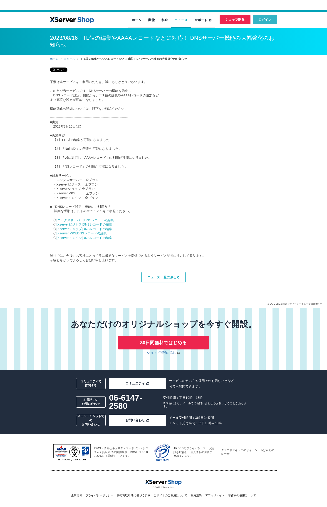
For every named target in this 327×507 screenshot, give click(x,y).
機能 (151, 20)
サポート (203, 20)
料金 (164, 20)
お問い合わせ (137, 420)
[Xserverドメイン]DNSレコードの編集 (84, 238)
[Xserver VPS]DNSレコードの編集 (82, 233)
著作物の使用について (242, 495)
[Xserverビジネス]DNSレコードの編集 (84, 224)
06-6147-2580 (125, 402)
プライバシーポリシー (100, 495)
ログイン (264, 19)
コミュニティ (137, 383)
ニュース (181, 20)
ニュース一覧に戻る (163, 277)
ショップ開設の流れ (161, 352)
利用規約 (196, 495)
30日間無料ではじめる (163, 342)
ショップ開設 (235, 19)
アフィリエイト (215, 495)
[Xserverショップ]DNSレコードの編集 (84, 229)
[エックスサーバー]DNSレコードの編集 (85, 220)
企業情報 (76, 495)
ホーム (136, 20)
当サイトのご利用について (170, 495)
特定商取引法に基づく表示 (133, 495)
